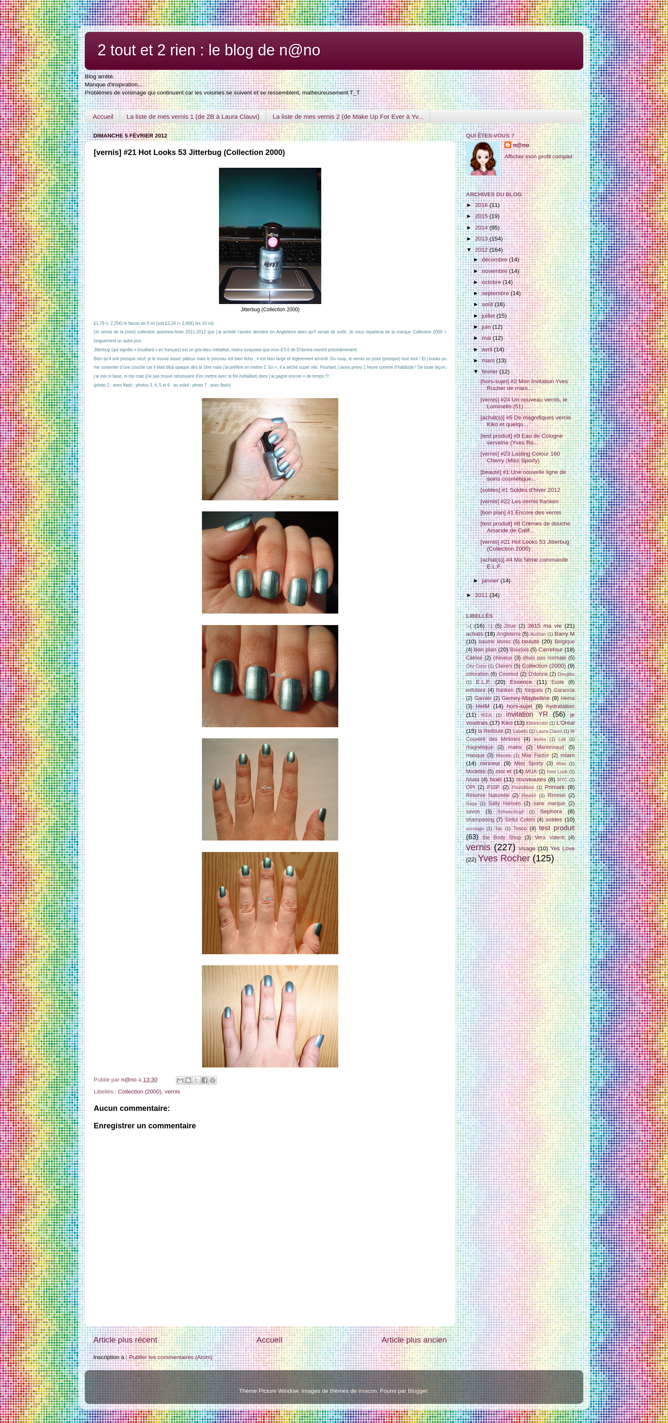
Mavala (503, 755)
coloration (477, 674)
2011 (482, 595)
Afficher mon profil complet (538, 156)
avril (488, 349)
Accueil (103, 116)
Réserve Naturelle (487, 795)
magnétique (479, 747)
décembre (495, 259)
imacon (367, 1391)
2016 (482, 205)
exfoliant (475, 690)
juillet (489, 316)
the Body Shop (502, 838)
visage (527, 848)
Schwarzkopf (510, 811)
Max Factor (535, 755)
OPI (470, 787)
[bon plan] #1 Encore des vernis (521, 512)
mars (489, 360)
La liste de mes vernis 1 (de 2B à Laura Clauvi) (193, 116)
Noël (496, 779)
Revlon (529, 795)
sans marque (549, 803)
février (490, 371)
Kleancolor (537, 723)
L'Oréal (565, 723)
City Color (476, 665)
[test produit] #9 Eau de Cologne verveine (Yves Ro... (522, 439)
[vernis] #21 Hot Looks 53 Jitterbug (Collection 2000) (525, 545)
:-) (489, 626)
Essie (557, 682)
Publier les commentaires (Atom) (171, 1357)
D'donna (537, 674)
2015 (482, 216)
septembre (496, 293)
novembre (495, 271)
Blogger (417, 1391)
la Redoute (490, 731)
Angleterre (509, 634)
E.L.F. (483, 682)
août (488, 304)
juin (487, 327)
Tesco (520, 829)
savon (473, 812)
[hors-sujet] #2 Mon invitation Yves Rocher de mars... (524, 384)
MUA (531, 772)
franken (505, 690)
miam (568, 755)
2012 (482, 250)
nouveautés (531, 779)
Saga (471, 803)
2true (510, 626)
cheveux (502, 658)
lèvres (540, 739)
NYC (562, 779)
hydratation (560, 706)
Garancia (564, 690)
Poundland (523, 787)
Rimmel (556, 795)
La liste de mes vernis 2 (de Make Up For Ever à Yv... (348, 116)
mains (515, 747)
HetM (482, 706)
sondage (475, 828)
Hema (568, 698)
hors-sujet (519, 706)
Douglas (566, 674)
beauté (530, 641)
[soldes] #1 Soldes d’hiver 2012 (521, 490)
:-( (469, 626)
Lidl (562, 739)
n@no (521, 145)
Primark (555, 787)
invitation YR (527, 714)
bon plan (485, 649)
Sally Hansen (505, 803)
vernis (172, 1091)
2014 (482, 227)
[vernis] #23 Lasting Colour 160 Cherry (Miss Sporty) (520, 457)
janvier (491, 580)
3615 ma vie (545, 626)
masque (475, 755)
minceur (490, 763)
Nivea (472, 780)
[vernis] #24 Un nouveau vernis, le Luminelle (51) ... (524, 403)
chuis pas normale (544, 658)
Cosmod (508, 674)
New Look (557, 771)
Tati (498, 828)
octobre (492, 282)
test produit (557, 828)
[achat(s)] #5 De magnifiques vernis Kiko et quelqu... (526, 420)
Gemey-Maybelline (526, 698)
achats (474, 634)
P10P (493, 787)
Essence (521, 682)
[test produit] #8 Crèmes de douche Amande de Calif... (525, 527)
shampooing (480, 820)
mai (487, 338)
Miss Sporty (528, 763)
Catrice (474, 658)
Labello (520, 731)
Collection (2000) (139, 1091)
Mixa (561, 763)
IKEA (486, 714)
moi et (503, 771)
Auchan (538, 634)
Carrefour (550, 649)
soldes (554, 819)
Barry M (564, 634)
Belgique (565, 642)
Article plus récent (125, 1339)
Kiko (507, 723)
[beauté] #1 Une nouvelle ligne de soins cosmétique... (523, 475)
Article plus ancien (414, 1339)
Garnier (482, 698)
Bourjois (519, 650)
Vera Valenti (549, 838)
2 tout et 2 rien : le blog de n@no (209, 50)
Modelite (476, 772)
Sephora (551, 811)
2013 (482, 238)
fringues (533, 690)
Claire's (503, 666)
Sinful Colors (520, 820)
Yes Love (562, 848)
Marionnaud (550, 747)
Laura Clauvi (549, 731)
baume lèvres (495, 642)
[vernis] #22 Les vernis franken (520, 501)
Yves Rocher (504, 858)
